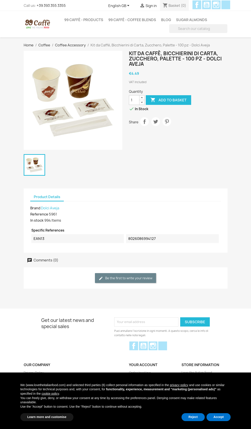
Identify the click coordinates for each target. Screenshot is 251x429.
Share (144, 121)
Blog (166, 19)
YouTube (206, 4)
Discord (225, 4)
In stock (37, 220)
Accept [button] (219, 417)
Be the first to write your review (125, 278)
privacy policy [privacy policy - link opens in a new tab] (179, 385)
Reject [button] (193, 417)
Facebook (196, 4)
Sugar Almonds (191, 19)
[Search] (198, 28)
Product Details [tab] (47, 196)
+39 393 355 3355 (51, 5)
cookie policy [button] (50, 393)
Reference (39, 214)
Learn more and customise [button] (46, 417)
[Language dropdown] (119, 6)
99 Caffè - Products (83, 19)
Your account (143, 364)
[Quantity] (134, 100)
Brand (35, 208)
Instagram (216, 4)
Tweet (155, 121)
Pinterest (166, 121)
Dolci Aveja (50, 208)
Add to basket (168, 100)
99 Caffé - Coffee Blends (132, 19)
